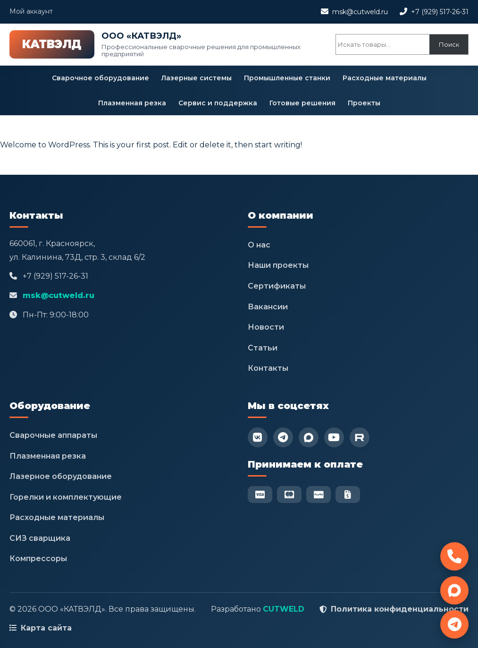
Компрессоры (38, 558)
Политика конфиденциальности (400, 609)
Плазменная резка (132, 103)
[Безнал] (347, 494)
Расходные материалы (385, 78)
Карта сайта (46, 627)
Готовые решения (302, 103)
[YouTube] (334, 437)
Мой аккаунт (31, 11)
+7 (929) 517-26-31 (440, 12)
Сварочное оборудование (100, 78)
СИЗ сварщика (39, 538)
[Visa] (260, 494)
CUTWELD (283, 609)
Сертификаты (277, 285)
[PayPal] (318, 494)
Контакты (268, 368)
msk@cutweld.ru (360, 12)
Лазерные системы (196, 78)
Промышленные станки (287, 78)
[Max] (309, 437)
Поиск (449, 44)
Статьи (262, 347)
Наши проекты (278, 265)
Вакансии (268, 306)
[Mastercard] (289, 494)
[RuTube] (359, 437)
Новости (266, 327)
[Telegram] (283, 437)
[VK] (258, 437)
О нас (259, 244)
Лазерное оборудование (60, 476)
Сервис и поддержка (217, 103)
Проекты (364, 103)
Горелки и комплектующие (65, 497)
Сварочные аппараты (53, 435)
